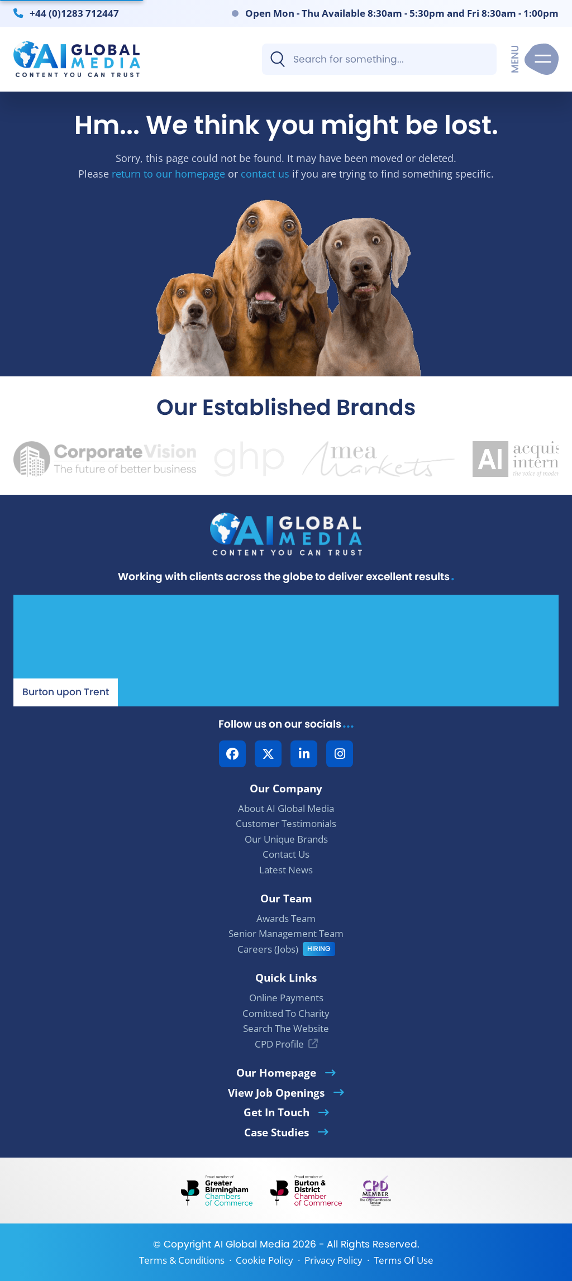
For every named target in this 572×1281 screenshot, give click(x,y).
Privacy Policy (333, 1260)
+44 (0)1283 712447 (74, 13)
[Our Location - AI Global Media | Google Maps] (286, 650)
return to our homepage (168, 173)
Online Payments (286, 997)
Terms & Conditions (182, 1260)
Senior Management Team (286, 933)
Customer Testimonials (286, 823)
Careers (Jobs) (267, 949)
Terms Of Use (403, 1260)
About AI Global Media (286, 808)
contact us (265, 173)
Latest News (286, 869)
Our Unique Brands (286, 839)
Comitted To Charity (286, 1013)
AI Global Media (252, 1244)
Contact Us (286, 854)
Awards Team (286, 918)
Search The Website (286, 1028)
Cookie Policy (264, 1260)
